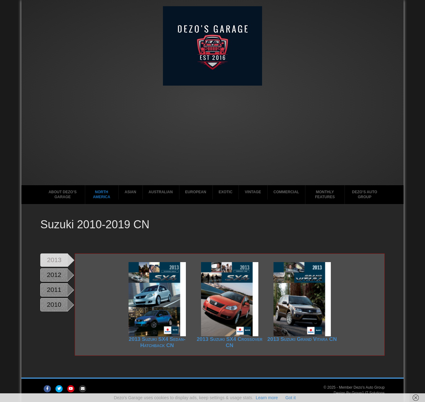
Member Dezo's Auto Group (362, 387)
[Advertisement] (212, 138)
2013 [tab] (54, 259)
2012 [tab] (54, 274)
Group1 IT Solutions (368, 393)
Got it (290, 397)
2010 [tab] (54, 304)
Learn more (267, 397)
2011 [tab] (54, 289)
